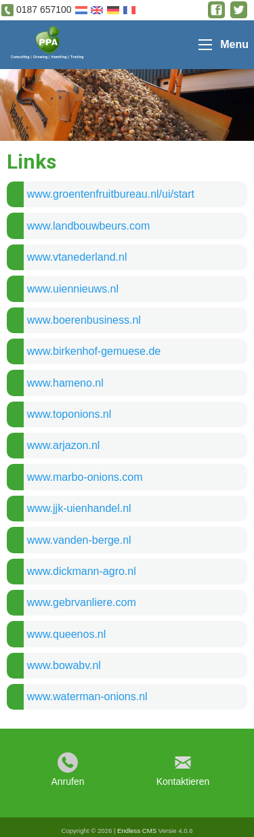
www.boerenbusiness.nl (84, 320)
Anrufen (67, 781)
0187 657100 (44, 9)
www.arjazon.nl (63, 445)
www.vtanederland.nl (77, 257)
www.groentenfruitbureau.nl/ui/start (110, 194)
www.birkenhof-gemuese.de (94, 351)
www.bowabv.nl (64, 665)
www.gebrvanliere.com (81, 602)
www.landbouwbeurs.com (88, 226)
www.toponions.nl (69, 414)
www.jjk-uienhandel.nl (79, 508)
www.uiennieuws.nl (73, 289)
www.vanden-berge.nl (79, 540)
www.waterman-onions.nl (87, 696)
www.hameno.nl (65, 383)
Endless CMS (136, 830)
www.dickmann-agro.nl (81, 571)
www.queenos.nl (66, 634)
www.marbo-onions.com (85, 477)
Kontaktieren (183, 781)
